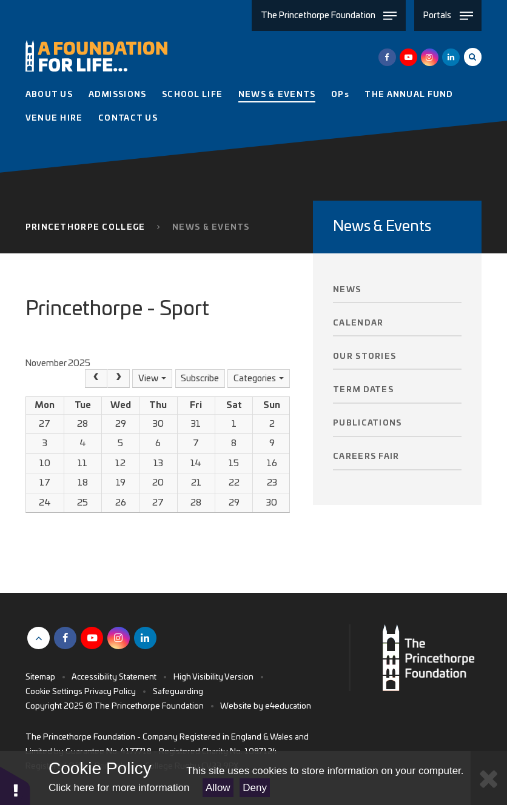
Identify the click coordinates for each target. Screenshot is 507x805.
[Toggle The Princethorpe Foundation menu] (329, 15)
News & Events (211, 228)
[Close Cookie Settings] (489, 778)
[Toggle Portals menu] (448, 15)
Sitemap (40, 677)
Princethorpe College (85, 228)
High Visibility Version (213, 677)
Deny (255, 787)
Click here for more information (119, 787)
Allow (218, 787)
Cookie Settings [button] (53, 692)
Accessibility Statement (114, 677)
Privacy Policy (110, 692)
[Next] (118, 378)
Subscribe (200, 378)
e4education (288, 706)
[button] (15, 785)
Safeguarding (178, 692)
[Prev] (96, 378)
